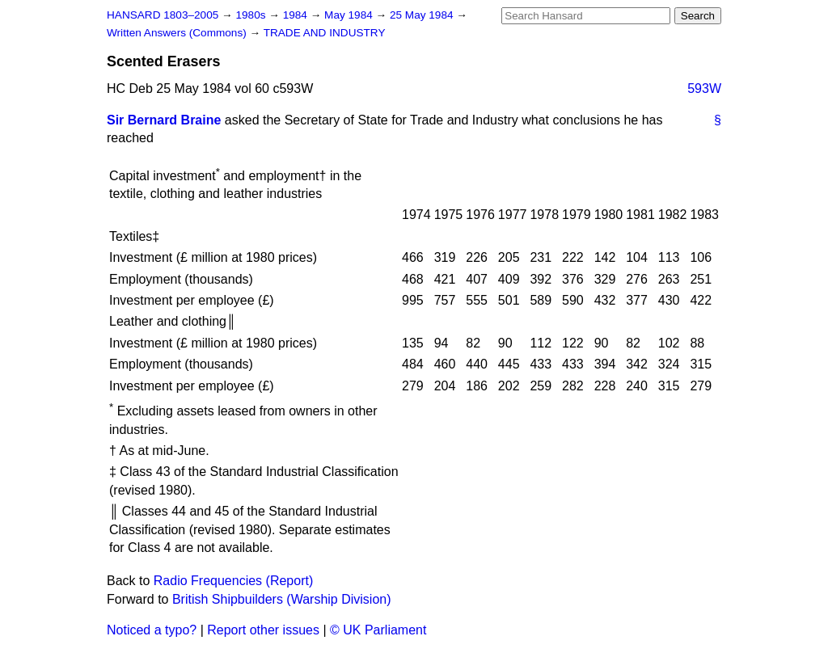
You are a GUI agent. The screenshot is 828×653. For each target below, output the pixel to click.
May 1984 (349, 15)
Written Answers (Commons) (178, 33)
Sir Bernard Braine (164, 120)
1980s (251, 15)
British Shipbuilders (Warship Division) (281, 599)
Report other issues (263, 630)
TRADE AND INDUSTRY (325, 33)
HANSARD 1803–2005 (162, 15)
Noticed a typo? (151, 630)
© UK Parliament (378, 630)
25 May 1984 (423, 15)
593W (704, 88)
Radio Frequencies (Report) (233, 581)
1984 (296, 15)
